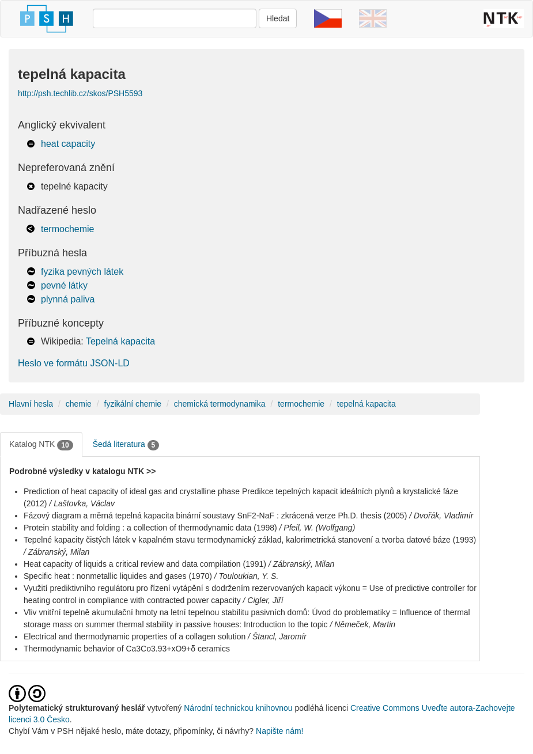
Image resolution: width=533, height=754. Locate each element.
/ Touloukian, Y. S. (246, 576)
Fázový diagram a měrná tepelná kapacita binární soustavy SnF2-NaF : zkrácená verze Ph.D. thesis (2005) (215, 515)
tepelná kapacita (366, 403)
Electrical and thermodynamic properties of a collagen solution (134, 636)
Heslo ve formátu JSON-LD (74, 363)
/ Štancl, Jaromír (277, 636)
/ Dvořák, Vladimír (441, 515)
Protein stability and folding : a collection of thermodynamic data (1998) (150, 527)
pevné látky (64, 285)
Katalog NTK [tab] (41, 444)
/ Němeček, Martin (362, 624)
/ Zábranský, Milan (56, 551)
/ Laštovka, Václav (82, 503)
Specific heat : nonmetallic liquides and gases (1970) (118, 576)
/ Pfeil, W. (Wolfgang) (317, 527)
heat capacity (68, 144)
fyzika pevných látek (82, 271)
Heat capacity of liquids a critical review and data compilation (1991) (145, 564)
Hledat (277, 18)
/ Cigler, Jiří (263, 600)
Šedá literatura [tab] (126, 444)
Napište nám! (279, 731)
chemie (79, 403)
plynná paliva (67, 299)
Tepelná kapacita (120, 341)
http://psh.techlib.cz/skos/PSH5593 (80, 93)
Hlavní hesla (31, 403)
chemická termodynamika (220, 403)
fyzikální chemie (133, 403)
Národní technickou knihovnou (238, 708)
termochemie (67, 229)
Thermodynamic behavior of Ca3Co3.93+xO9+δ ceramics (127, 648)
